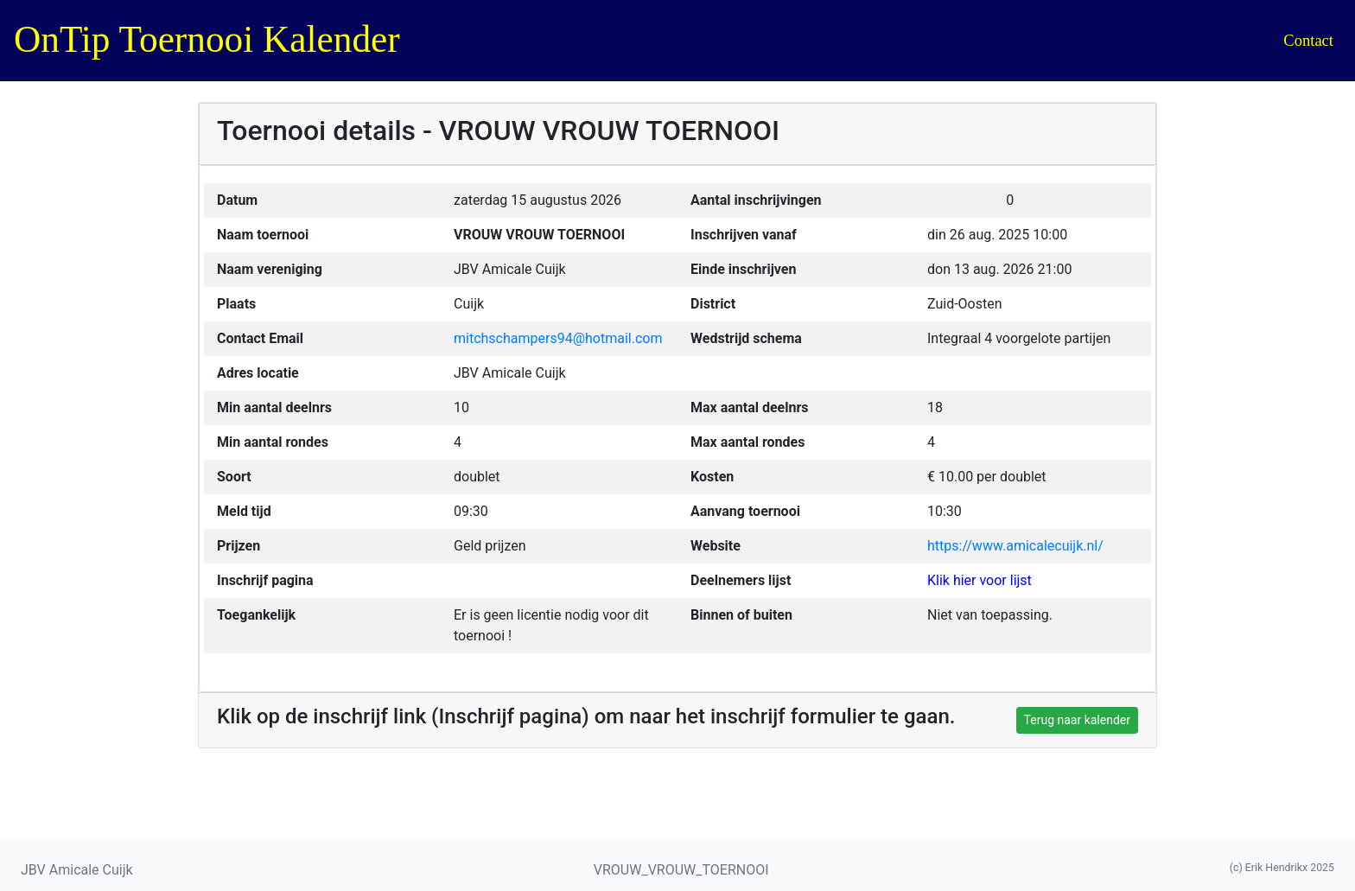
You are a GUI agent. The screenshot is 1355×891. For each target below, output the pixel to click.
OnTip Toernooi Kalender (207, 39)
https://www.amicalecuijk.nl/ (1015, 546)
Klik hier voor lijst (979, 580)
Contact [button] (1308, 40)
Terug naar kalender (1077, 720)
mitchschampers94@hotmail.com (558, 338)
